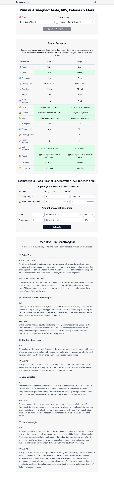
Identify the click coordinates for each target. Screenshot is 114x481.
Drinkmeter (22, 2)
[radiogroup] (70, 191)
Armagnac (63, 17)
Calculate (57, 227)
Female (65, 191)
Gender (23, 191)
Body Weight (26, 196)
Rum (22, 17)
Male (51, 191)
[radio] (46, 192)
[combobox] (38, 22)
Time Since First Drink (29, 201)
